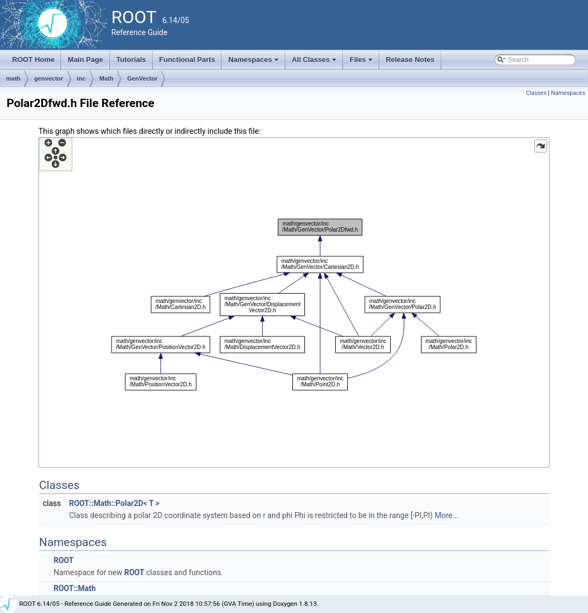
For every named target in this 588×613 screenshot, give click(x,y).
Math (106, 78)
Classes (536, 93)
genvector (48, 78)
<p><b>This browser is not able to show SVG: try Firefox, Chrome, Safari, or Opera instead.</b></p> (294, 302)
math (13, 78)
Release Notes (410, 59)
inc (81, 78)
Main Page (85, 59)
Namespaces (254, 62)
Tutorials (131, 59)
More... (446, 515)
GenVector (142, 78)
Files (362, 62)
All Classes (315, 62)
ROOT (63, 560)
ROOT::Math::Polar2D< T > (114, 503)
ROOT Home (33, 59)
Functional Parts (187, 59)
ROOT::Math (74, 588)
